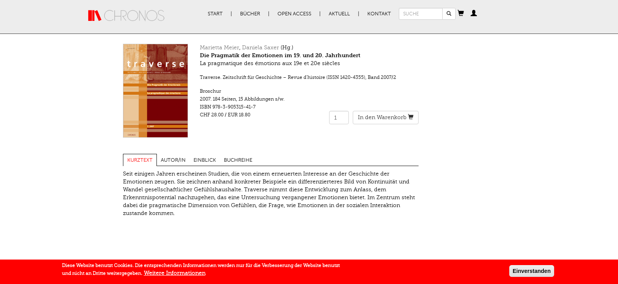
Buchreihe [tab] (238, 160)
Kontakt (379, 14)
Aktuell (339, 14)
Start (215, 14)
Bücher (250, 14)
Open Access (294, 14)
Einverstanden (532, 272)
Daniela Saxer (260, 47)
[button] (461, 13)
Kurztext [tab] (140, 160)
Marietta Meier (219, 47)
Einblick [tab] (205, 160)
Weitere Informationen (174, 275)
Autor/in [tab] (173, 160)
